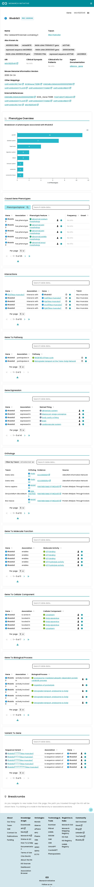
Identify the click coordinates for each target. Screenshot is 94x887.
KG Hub (65, 837)
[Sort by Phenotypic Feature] (48, 215)
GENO (36, 847)
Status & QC (26, 839)
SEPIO (36, 851)
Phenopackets (54, 854)
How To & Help (27, 843)
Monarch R (26, 836)
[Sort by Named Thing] (53, 407)
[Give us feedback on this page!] (91, 810)
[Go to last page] (29, 256)
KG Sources (25, 863)
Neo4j (24, 832)
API (23, 828)
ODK (50, 843)
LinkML (50, 832)
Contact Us (12, 833)
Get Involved (81, 822)
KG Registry (67, 840)
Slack (79, 825)
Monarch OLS (67, 825)
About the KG (26, 860)
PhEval (51, 828)
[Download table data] (17, 261)
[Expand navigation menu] (91, 3)
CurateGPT (53, 850)
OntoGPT (52, 846)
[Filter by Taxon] (20, 462)
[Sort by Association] (27, 215)
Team (9, 825)
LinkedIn (80, 833)
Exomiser (52, 825)
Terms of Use (26, 853)
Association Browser (26, 872)
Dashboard (25, 867)
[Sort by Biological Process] (48, 674)
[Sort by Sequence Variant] (22, 750)
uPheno (37, 829)
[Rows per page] (22, 250)
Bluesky (80, 840)
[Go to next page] (24, 256)
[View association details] (60, 220)
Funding (10, 840)
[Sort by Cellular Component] (62, 611)
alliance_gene (76, 66)
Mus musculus (54, 34)
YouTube (80, 836)
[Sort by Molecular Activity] (60, 548)
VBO (36, 843)
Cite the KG (26, 856)
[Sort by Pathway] (41, 354)
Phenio (37, 836)
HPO (36, 833)
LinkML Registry (65, 845)
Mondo (37, 822)
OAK (50, 839)
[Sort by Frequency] (78, 215)
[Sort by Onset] (87, 215)
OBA (36, 840)
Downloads (25, 825)
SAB (8, 829)
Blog (78, 829)
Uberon (37, 825)
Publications (12, 836)
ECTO (36, 854)
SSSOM (51, 836)
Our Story (11, 822)
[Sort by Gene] (11, 215)
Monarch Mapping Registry (65, 831)
